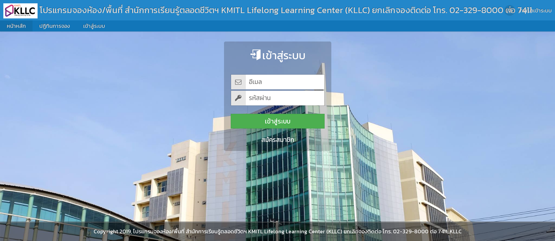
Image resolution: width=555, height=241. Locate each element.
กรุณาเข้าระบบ (536, 10)
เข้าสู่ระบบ (277, 121)
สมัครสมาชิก (277, 140)
